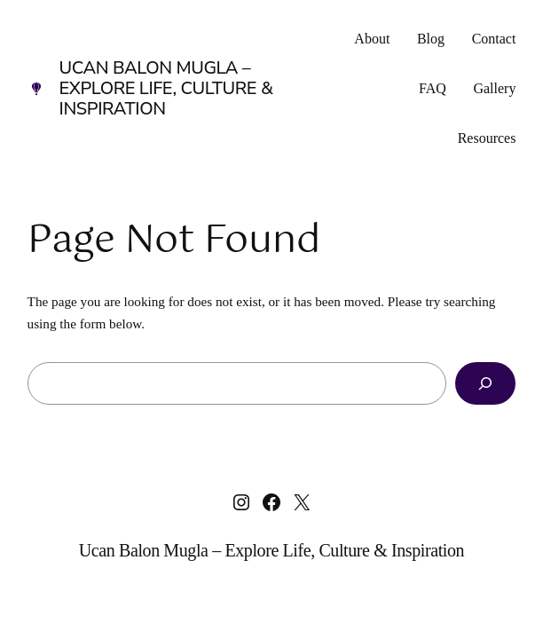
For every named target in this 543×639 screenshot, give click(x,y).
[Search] (485, 383)
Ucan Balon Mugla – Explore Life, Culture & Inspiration (166, 88)
